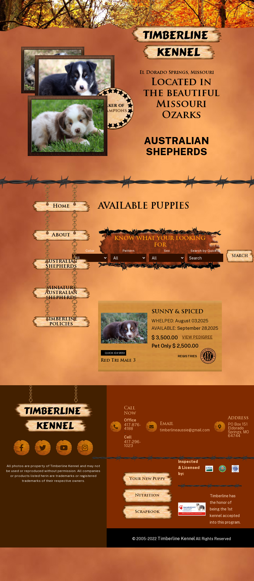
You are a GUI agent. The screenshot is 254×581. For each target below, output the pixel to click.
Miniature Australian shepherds (61, 292)
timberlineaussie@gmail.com (185, 430)
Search (240, 256)
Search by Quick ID (205, 250)
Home (61, 206)
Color (90, 250)
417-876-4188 (133, 424)
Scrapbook (147, 512)
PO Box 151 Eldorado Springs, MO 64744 (238, 430)
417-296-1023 (133, 441)
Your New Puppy (147, 479)
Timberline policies (61, 322)
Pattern (128, 250)
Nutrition (147, 495)
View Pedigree (197, 337)
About (61, 235)
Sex (167, 250)
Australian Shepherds (61, 264)
